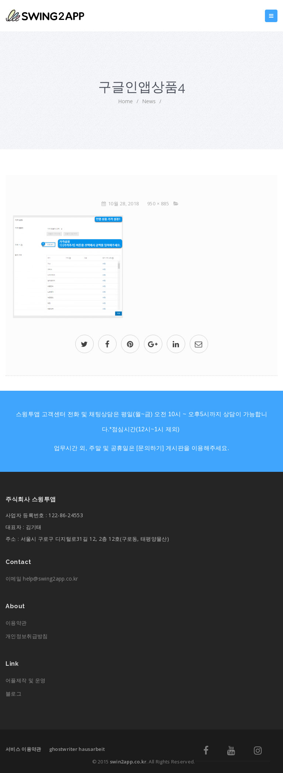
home (125, 101)
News (149, 101)
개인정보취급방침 (27, 636)
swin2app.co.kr (128, 761)
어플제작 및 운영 (26, 680)
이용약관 (16, 622)
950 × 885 (158, 203)
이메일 (42, 578)
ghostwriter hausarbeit (77, 749)
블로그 (13, 693)
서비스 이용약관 (23, 749)
